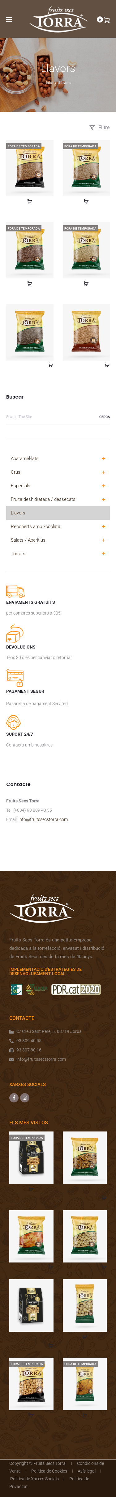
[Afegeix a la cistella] (49, 364)
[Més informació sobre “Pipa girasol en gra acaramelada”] (31, 1189)
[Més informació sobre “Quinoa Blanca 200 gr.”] (86, 283)
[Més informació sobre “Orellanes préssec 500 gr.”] (84, 1415)
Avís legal (87, 1471)
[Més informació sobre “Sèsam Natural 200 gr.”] (86, 200)
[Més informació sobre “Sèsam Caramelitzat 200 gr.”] (29, 200)
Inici (49, 83)
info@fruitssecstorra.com (43, 819)
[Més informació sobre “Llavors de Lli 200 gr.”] (29, 283)
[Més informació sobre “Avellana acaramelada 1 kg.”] (31, 1415)
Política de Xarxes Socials (34, 1478)
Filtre (99, 127)
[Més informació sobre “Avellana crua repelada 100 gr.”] (84, 1336)
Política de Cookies (49, 1471)
